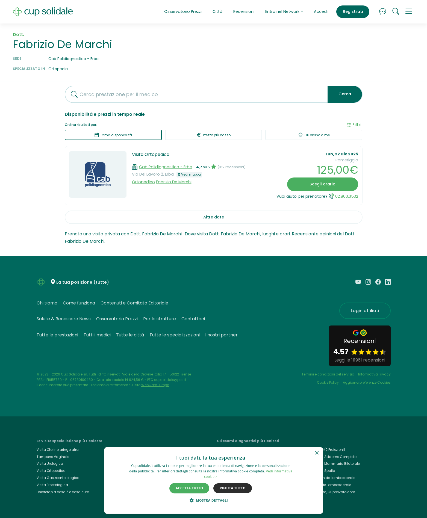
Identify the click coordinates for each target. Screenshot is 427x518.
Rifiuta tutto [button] (233, 488)
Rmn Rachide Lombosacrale (331, 477)
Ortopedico (143, 182)
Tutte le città (130, 335)
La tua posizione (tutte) (82, 282)
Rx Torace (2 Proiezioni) (326, 449)
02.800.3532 (346, 196)
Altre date (213, 217)
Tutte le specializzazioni (174, 335)
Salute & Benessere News (64, 319)
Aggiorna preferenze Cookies (367, 382)
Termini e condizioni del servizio (328, 374)
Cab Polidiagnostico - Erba (165, 167)
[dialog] (213, 480)
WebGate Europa (155, 385)
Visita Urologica (50, 463)
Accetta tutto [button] (189, 488)
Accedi (321, 11)
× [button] (317, 453)
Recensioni (243, 11)
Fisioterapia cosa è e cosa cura (63, 492)
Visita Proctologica (52, 485)
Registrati (353, 11)
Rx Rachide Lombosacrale (329, 485)
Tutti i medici (97, 335)
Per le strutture (159, 319)
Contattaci (193, 319)
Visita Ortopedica (150, 154)
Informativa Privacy (374, 374)
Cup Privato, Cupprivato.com (331, 492)
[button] (408, 11)
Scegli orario (322, 184)
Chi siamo (47, 303)
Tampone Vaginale (53, 456)
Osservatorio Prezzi (183, 11)
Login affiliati (365, 310)
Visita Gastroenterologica (58, 477)
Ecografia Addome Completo (332, 456)
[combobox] (194, 94)
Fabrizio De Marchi (174, 182)
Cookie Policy (328, 382)
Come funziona (79, 303)
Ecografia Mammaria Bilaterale (333, 463)
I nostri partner (221, 335)
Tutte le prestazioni (57, 335)
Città (217, 11)
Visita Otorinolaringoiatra (58, 449)
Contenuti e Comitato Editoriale (134, 303)
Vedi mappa (189, 174)
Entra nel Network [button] (284, 11)
